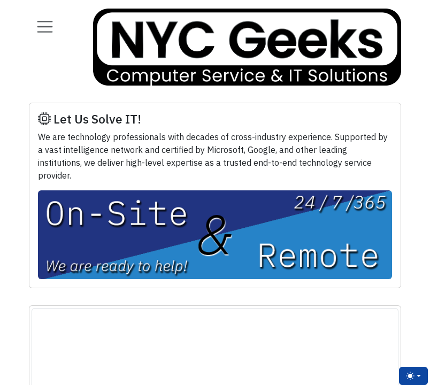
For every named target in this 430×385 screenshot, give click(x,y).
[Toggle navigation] (45, 26)
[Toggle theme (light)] (413, 376)
